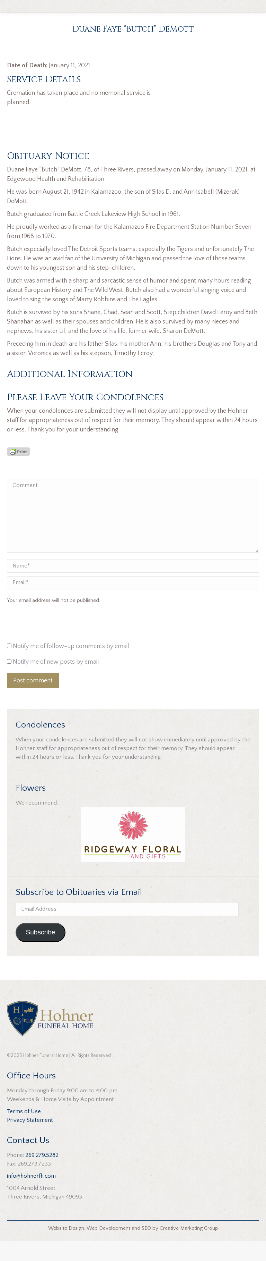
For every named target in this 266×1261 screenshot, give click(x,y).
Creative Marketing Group (189, 1248)
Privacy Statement (30, 1140)
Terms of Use (24, 1131)
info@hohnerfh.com (31, 1196)
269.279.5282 (42, 1175)
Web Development (108, 1248)
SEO (146, 1248)
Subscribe (40, 952)
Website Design (66, 1248)
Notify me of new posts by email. (56, 681)
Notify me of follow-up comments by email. (72, 666)
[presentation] (54, 644)
